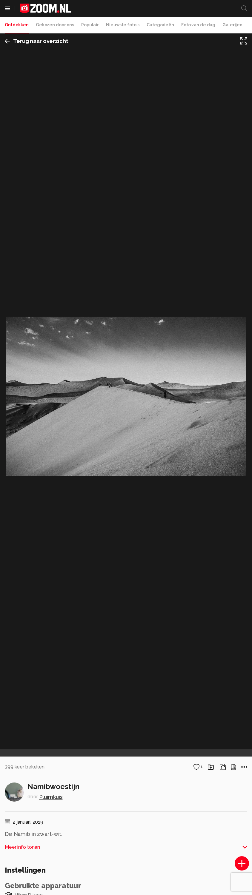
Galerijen (232, 24)
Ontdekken (17, 24)
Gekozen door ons (55, 24)
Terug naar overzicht (36, 41)
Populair (90, 24)
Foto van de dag (198, 24)
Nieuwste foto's (122, 24)
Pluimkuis (51, 797)
